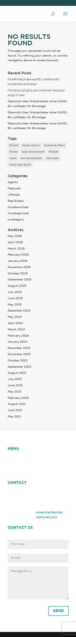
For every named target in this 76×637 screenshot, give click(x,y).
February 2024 (18, 336)
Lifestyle (14, 195)
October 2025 (18, 273)
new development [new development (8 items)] (31, 158)
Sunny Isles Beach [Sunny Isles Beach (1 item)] (20, 165)
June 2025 (15, 298)
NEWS (27, 458)
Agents (13, 182)
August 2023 (17, 373)
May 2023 (15, 392)
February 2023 (18, 398)
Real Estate (16, 201)
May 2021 (14, 416)
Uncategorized (18, 213)
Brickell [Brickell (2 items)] (13, 145)
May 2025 (15, 304)
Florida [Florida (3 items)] (13, 152)
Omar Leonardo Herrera (27, 463)
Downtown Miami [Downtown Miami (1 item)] (54, 145)
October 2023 (18, 360)
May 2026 (15, 236)
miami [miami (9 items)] (12, 158)
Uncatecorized (18, 207)
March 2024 (16, 329)
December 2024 (19, 311)
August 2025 (17, 286)
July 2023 (15, 379)
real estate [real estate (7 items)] (52, 158)
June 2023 (15, 385)
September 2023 (19, 367)
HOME (13, 458)
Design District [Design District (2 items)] (31, 145)
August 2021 (17, 404)
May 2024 (15, 317)
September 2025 (19, 279)
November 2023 (19, 354)
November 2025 (19, 267)
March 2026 (16, 248)
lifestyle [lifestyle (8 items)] (53, 152)
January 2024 (18, 342)
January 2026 (17, 261)
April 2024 (15, 323)
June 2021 (15, 410)
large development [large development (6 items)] (33, 152)
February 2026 (18, 255)
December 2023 (19, 348)
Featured (14, 188)
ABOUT (43, 458)
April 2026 (15, 242)
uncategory (16, 219)
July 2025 (15, 292)
